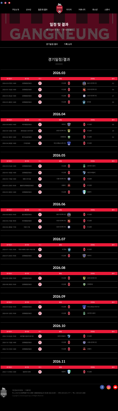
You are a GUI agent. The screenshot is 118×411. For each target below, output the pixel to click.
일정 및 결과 (42, 9)
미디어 (68, 9)
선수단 (28, 9)
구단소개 (15, 9)
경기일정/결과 (52, 44)
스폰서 (107, 9)
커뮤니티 (81, 9)
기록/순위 (68, 44)
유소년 (94, 9)
